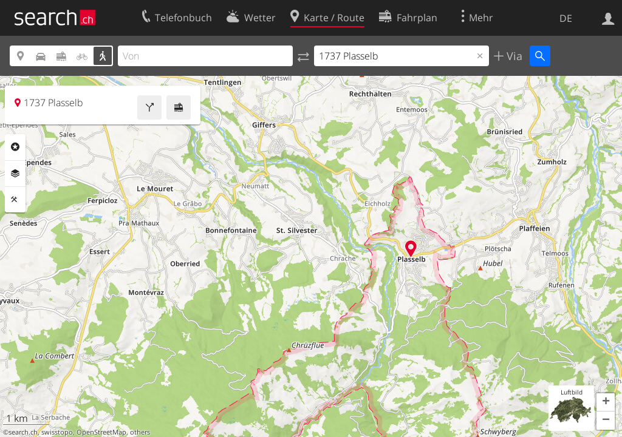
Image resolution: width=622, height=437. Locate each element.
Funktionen (15, 199)
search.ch (23, 432)
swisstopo (57, 432)
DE (565, 18)
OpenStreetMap (101, 432)
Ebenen (15, 173)
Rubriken (15, 147)
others (140, 432)
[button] (605, 402)
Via (513, 56)
